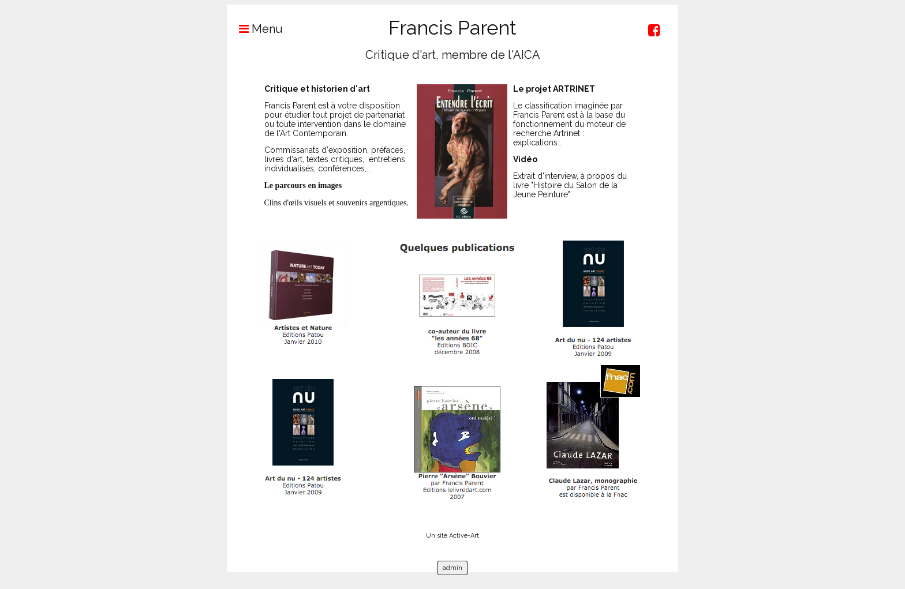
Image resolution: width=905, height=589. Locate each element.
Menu (255, 29)
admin (452, 568)
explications (535, 142)
